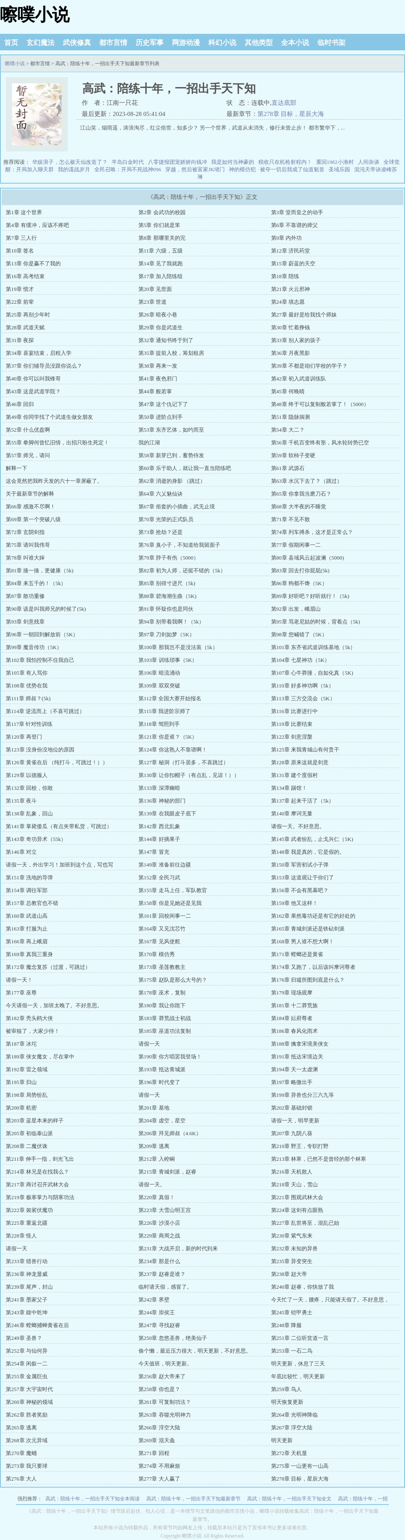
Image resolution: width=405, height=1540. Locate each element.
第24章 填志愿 (288, 302)
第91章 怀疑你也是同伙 (165, 609)
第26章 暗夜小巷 (157, 315)
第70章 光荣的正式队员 (165, 519)
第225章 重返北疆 (27, 1223)
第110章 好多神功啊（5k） (302, 686)
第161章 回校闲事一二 (164, 916)
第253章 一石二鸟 (292, 1351)
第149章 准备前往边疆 (164, 865)
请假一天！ (19, 980)
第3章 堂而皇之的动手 (297, 212)
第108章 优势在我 (27, 686)
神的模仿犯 (242, 169)
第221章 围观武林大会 (297, 1197)
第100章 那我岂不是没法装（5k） (178, 647)
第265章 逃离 (21, 1427)
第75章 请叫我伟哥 (28, 545)
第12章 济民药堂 (290, 251)
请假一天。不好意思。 (298, 826)
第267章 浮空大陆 (292, 1427)
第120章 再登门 (24, 737)
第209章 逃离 (153, 1146)
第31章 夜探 (20, 340)
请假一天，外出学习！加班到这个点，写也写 (59, 865)
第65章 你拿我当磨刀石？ (301, 494)
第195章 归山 (21, 1082)
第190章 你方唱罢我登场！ (170, 1056)
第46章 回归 (20, 404)
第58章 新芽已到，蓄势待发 (171, 455)
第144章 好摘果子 (159, 839)
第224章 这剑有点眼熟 (297, 1210)
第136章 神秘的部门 (162, 801)
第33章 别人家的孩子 (296, 340)
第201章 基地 (153, 1108)
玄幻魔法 (40, 43)
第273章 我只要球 (27, 1466)
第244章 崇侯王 (156, 1312)
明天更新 (282, 1440)
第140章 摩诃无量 (292, 813)
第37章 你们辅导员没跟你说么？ (44, 366)
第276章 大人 (21, 1479)
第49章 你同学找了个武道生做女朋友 (49, 417)
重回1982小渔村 (335, 162)
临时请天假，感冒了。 (165, 1287)
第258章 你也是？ (159, 1389)
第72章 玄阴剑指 (25, 532)
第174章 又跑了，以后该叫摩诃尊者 (313, 967)
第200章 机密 (21, 1108)
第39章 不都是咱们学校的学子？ (309, 366)
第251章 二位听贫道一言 (300, 1338)
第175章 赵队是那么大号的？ (172, 980)
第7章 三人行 (21, 238)
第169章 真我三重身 (29, 954)
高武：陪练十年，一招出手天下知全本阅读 (92, 1499)
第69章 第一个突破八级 (33, 519)
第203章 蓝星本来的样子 (35, 1120)
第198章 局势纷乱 (27, 1095)
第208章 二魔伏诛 (27, 1146)
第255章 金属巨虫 (27, 1376)
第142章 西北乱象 (159, 826)
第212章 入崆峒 (156, 1159)
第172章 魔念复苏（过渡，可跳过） (48, 967)
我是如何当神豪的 (232, 162)
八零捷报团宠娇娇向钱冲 (177, 162)
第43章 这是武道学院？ (33, 391)
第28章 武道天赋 (25, 327)
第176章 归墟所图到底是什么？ (308, 980)
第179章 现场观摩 (292, 993)
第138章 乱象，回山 (29, 813)
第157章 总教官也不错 (32, 903)
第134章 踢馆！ (289, 788)
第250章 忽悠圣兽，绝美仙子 (172, 1338)
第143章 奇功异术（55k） (36, 839)
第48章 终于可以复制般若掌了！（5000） (320, 404)
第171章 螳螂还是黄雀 (297, 954)
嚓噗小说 (34, 14)
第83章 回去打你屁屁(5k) (300, 570)
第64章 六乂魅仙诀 (160, 494)
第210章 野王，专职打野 (300, 1146)
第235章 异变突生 (292, 1261)
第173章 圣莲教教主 (162, 967)
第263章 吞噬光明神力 (164, 1415)
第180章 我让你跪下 (162, 1005)
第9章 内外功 (286, 238)
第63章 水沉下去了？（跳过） (306, 481)
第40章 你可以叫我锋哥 (33, 379)
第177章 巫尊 (21, 993)
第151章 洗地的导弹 (29, 877)
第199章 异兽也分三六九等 (302, 1095)
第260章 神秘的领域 (29, 1402)
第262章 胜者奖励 (27, 1415)
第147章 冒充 (153, 852)
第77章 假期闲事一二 (296, 545)
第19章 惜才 (20, 289)
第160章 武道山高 (27, 916)
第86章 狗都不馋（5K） (299, 583)
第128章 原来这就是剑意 (300, 762)
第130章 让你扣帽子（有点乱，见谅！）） (188, 775)
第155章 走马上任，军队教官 (172, 890)
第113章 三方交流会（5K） (303, 698)
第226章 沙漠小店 (159, 1223)
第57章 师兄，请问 (28, 455)
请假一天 (149, 1044)
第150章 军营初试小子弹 (300, 865)
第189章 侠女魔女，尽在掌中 (40, 1056)
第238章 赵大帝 (289, 1274)
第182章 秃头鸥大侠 (29, 1018)
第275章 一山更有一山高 (300, 1466)
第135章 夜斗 (21, 801)
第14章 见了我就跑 (160, 263)
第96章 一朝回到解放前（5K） (42, 634)
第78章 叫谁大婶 (25, 558)
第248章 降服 (286, 1325)
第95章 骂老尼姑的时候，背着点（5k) (315, 622)
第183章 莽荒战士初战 (164, 1018)
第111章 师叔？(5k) (28, 698)
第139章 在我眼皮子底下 (167, 813)
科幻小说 (222, 43)
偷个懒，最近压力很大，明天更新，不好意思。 (194, 1351)
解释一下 (16, 468)
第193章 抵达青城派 (162, 1069)
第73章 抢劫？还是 (160, 532)
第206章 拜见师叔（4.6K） (169, 1133)
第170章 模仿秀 (156, 954)
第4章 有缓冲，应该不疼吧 (37, 225)
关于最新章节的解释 (30, 494)
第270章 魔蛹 (21, 1453)
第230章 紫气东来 (292, 1236)
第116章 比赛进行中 (294, 711)
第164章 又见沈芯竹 (162, 929)
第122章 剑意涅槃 (292, 737)
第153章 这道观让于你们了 (302, 877)
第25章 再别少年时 (28, 315)
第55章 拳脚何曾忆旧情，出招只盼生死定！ (57, 442)
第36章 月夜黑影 (290, 353)
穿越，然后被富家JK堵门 (195, 169)
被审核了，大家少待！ (33, 1031)
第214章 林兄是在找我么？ (37, 1172)
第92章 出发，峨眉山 (296, 609)
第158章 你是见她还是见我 (170, 903)
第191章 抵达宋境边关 (297, 1056)
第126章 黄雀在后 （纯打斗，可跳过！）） (57, 762)
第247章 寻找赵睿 (159, 1325)
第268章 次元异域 (27, 1440)
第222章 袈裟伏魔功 (29, 1210)
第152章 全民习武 (159, 877)
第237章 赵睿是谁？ (162, 1274)
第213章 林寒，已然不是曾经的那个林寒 (319, 1159)
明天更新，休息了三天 (298, 1363)
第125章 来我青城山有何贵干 (305, 749)
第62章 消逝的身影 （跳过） (172, 481)
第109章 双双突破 (159, 686)
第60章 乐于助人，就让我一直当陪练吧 (184, 468)
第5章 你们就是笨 (159, 225)
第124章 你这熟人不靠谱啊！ (172, 749)
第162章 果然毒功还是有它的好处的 (313, 916)
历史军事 (150, 43)
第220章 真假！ (156, 1197)
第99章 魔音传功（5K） (34, 647)
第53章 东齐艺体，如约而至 (171, 430)
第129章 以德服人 (27, 775)
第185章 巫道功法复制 (164, 1031)
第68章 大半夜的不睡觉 (298, 506)
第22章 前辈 (20, 302)
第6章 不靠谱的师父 (294, 225)
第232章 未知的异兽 (294, 1248)
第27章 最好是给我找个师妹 (304, 315)
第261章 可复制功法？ (164, 1402)
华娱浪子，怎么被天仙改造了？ (69, 162)
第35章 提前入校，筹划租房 (171, 353)
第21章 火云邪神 (290, 289)
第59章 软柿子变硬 (293, 455)
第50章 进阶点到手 (160, 417)
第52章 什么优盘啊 (28, 430)
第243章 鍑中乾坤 (27, 1312)
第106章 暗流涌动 (159, 673)
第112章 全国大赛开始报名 (169, 698)
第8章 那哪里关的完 (162, 238)
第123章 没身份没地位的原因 (40, 749)
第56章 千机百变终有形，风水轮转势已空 (320, 442)
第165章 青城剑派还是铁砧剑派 (308, 929)
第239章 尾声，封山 (29, 1287)
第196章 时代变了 (159, 1082)
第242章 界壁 (153, 1300)
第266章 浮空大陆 (159, 1427)
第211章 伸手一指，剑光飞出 (40, 1159)
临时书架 (331, 43)
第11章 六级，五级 (160, 251)
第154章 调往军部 (27, 890)
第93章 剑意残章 (25, 622)
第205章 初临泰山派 (29, 1133)
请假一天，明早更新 (295, 1120)
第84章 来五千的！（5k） (36, 583)
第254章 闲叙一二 (27, 1363)
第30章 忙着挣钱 (290, 327)
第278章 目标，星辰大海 (290, 114)
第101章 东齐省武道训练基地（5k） (313, 647)
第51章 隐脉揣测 (290, 417)
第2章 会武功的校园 (162, 212)
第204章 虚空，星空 (162, 1120)
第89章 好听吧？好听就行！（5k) (310, 596)
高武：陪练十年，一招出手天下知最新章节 (193, 1499)
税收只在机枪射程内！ (285, 162)
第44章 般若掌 (155, 391)
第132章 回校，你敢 (29, 788)
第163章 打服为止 (27, 929)
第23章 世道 (152, 302)
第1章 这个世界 (24, 212)
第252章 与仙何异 (27, 1351)
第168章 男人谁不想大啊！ (302, 941)
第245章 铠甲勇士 (292, 1312)
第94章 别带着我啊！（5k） (171, 622)
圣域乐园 (339, 169)
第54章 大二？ (288, 430)
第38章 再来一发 (157, 366)
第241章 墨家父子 (27, 1300)
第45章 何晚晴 (288, 391)
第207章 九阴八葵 (292, 1133)
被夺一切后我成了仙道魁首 (292, 169)
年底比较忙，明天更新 (298, 1376)
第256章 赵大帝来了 (162, 1376)
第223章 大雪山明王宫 (164, 1210)
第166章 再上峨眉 (27, 941)
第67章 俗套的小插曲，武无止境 (176, 506)
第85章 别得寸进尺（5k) (166, 583)
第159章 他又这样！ (294, 903)
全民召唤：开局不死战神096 (128, 169)
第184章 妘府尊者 (292, 1018)
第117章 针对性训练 (29, 724)
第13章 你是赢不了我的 (33, 263)
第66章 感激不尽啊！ (30, 506)
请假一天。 (151, 1184)
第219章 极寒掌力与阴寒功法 (40, 1197)
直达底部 (284, 102)
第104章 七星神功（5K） (300, 660)
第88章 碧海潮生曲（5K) (167, 596)
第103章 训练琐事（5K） (168, 660)
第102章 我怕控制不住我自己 (40, 660)
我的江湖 (149, 442)
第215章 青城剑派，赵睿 (167, 1172)
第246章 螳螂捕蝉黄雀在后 (37, 1325)
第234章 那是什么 (159, 1261)
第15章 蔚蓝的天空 (293, 263)
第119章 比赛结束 (291, 724)
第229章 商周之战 (159, 1236)
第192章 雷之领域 (27, 1069)
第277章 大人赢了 (159, 1479)
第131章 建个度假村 (294, 775)
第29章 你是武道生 (160, 327)
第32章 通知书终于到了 (165, 340)
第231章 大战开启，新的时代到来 (178, 1248)
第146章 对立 (21, 852)
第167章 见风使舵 (159, 941)
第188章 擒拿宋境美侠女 (300, 1044)
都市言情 (113, 43)
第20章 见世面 (155, 289)
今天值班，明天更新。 (165, 1363)
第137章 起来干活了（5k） (302, 801)
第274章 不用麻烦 (159, 1466)
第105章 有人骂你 (27, 673)
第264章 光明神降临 (294, 1415)
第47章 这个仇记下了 (163, 404)
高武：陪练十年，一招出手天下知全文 (289, 1499)
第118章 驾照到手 (159, 724)
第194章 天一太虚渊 (294, 1069)
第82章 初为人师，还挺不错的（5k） (182, 570)
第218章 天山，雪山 (294, 1184)
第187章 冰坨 (21, 1044)
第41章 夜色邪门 (157, 379)
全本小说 (295, 43)
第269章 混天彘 (156, 1440)
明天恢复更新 (287, 1402)
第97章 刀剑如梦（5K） (166, 634)
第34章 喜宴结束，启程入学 (38, 353)
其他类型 (259, 43)
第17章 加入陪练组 (160, 276)
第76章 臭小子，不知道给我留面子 (179, 545)
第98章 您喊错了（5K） (299, 634)
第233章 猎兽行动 (27, 1261)
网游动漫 (186, 43)
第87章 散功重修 (25, 596)
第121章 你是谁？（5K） (168, 737)
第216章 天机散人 (292, 1172)
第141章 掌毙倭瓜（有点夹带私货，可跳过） (59, 826)
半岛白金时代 (128, 162)
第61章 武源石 (288, 468)
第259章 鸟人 (286, 1389)
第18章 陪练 (285, 276)
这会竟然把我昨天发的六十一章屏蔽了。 (54, 481)
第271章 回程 (153, 1453)
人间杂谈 (368, 162)
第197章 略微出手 (292, 1082)
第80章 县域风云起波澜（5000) (307, 558)
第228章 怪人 (21, 1236)
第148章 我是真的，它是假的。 (308, 852)
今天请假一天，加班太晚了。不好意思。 (54, 1005)
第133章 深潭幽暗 (159, 788)
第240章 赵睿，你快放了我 (302, 1287)
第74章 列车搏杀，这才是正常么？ (312, 532)
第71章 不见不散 (290, 519)
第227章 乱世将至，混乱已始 (305, 1223)
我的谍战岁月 (74, 169)
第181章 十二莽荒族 (294, 1005)
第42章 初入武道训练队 (298, 379)
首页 (11, 43)
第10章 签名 (20, 251)
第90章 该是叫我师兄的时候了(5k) (46, 609)
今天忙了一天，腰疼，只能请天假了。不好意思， (330, 1300)
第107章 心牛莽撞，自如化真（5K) (312, 673)
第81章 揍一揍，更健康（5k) (40, 570)
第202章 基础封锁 (292, 1108)
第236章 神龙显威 (27, 1274)
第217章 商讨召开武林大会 (37, 1184)
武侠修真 (77, 43)
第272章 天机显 (289, 1453)
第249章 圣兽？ (24, 1338)
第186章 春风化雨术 (294, 1031)
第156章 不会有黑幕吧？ (300, 890)
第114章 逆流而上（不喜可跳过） (45, 711)
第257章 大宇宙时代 (29, 1389)
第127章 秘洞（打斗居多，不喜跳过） (183, 762)
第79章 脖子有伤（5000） (168, 558)
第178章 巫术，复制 (162, 993)
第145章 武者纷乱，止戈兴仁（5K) (312, 839)
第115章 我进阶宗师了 (164, 711)
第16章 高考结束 (25, 276)
